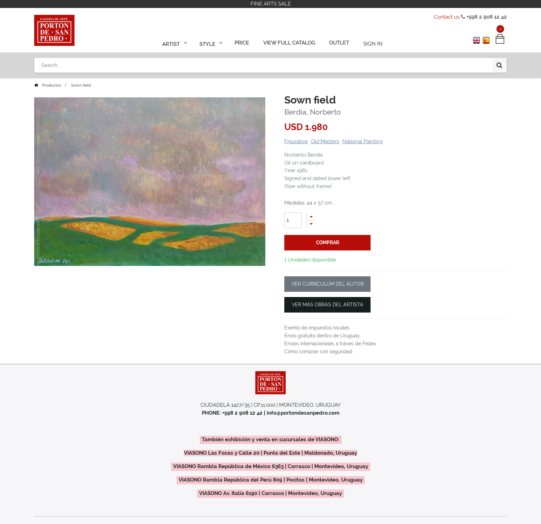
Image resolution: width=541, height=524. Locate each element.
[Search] (499, 63)
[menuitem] (245, 42)
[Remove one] (311, 224)
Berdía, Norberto (312, 112)
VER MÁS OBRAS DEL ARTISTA (327, 304)
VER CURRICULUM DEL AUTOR (328, 284)
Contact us (447, 17)
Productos (51, 85)
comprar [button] (327, 242)
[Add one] (311, 216)
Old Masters (325, 141)
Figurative (296, 141)
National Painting (362, 141)
